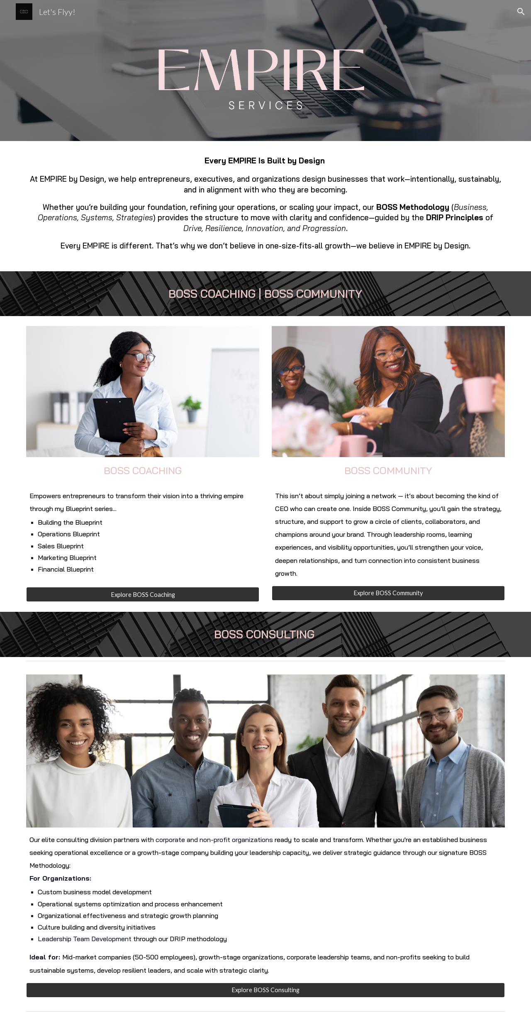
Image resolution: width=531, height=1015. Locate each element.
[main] (265, 206)
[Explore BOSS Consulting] (265, 990)
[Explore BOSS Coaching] (143, 594)
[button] (521, 12)
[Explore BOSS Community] (388, 593)
